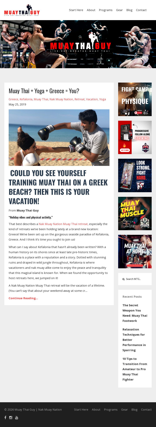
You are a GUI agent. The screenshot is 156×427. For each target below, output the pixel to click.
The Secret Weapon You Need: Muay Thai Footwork (134, 313)
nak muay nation (61, 99)
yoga (102, 99)
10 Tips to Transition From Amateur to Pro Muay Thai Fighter (134, 369)
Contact (141, 10)
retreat (80, 99)
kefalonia (26, 99)
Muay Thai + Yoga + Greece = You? (44, 90)
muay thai (41, 99)
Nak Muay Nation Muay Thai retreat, (63, 224)
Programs (106, 10)
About (91, 10)
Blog (129, 10)
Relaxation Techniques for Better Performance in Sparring (134, 339)
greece (13, 99)
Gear (119, 10)
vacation (92, 99)
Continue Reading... (23, 298)
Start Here (76, 10)
